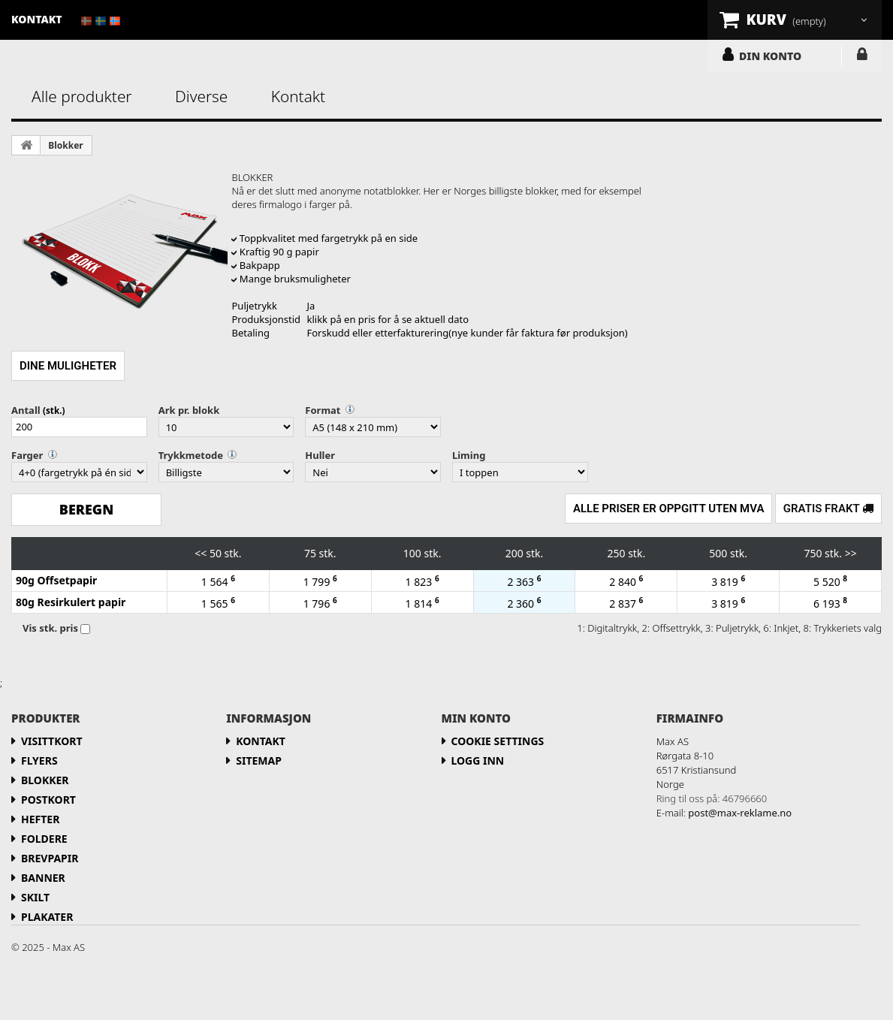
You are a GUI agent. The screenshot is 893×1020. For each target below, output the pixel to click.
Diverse (201, 96)
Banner (43, 878)
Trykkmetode (190, 455)
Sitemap (259, 760)
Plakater (47, 917)
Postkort (48, 799)
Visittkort (52, 741)
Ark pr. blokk (189, 410)
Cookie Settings (498, 741)
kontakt (36, 19)
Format (322, 410)
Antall (26, 410)
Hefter (40, 819)
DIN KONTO (770, 55)
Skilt (35, 897)
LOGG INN (862, 57)
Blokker (65, 145)
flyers (39, 760)
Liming (468, 455)
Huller (320, 455)
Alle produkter (82, 96)
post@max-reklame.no (740, 812)
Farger (27, 455)
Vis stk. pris (50, 628)
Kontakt (298, 96)
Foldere (44, 838)
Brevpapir (49, 858)
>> (851, 553)
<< (201, 553)
